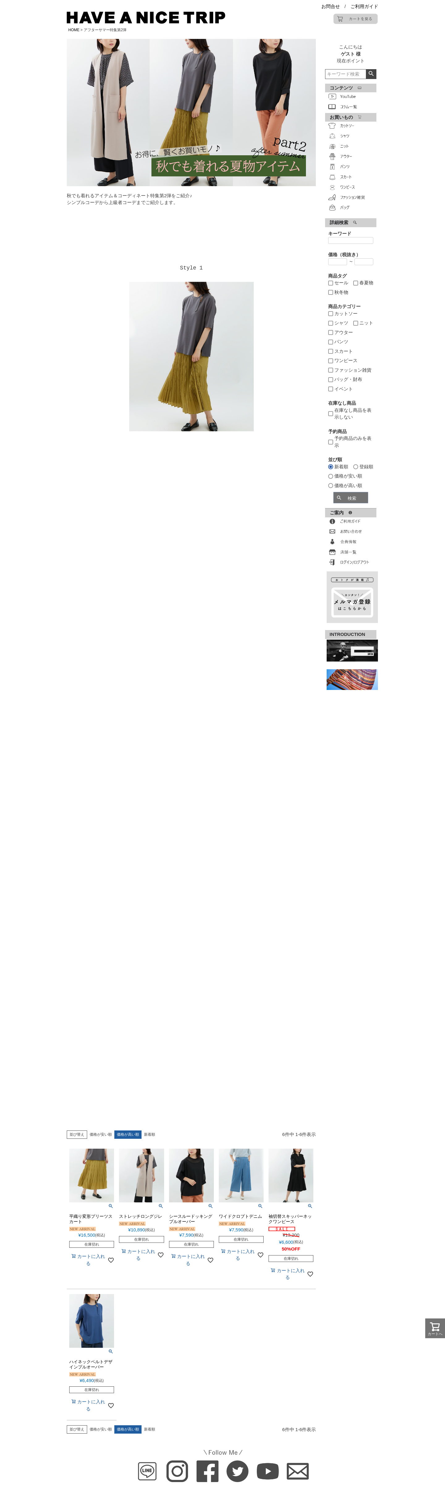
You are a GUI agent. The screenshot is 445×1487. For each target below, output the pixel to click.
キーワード (339, 233)
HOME (73, 30)
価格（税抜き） (344, 254)
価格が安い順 (101, 1134)
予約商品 (337, 431)
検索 (371, 74)
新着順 (149, 1134)
